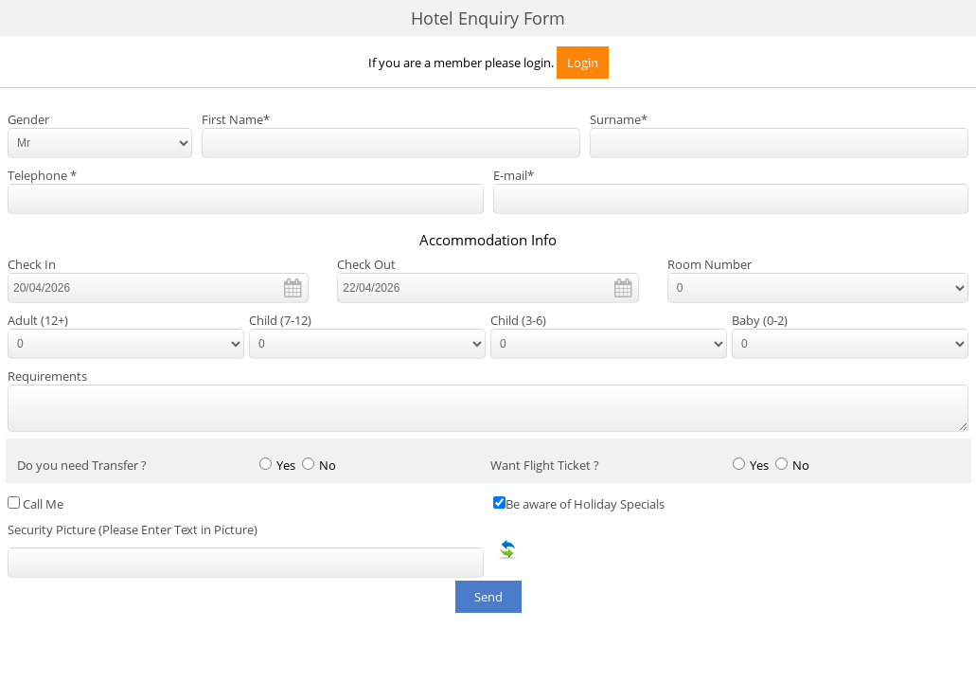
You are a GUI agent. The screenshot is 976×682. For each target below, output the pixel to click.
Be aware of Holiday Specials (585, 504)
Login (582, 62)
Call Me (43, 504)
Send (488, 596)
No (327, 465)
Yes (285, 465)
